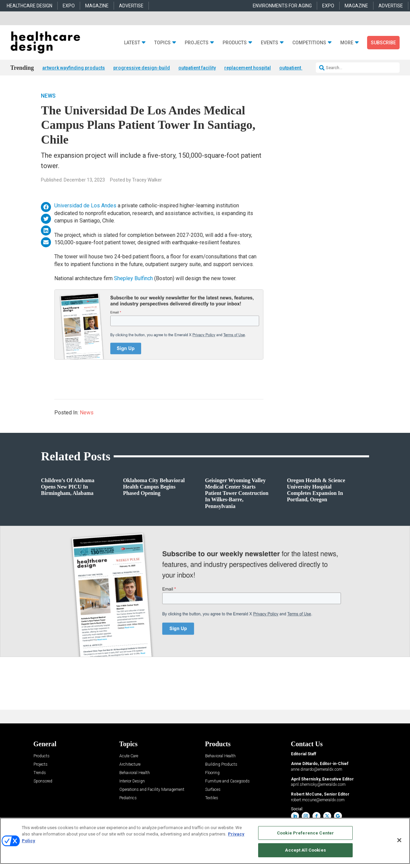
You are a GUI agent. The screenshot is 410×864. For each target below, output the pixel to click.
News (48, 96)
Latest (132, 42)
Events (269, 42)
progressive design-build (141, 67)
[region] (205, 841)
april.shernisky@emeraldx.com (318, 784)
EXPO (69, 5)
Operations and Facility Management (151, 789)
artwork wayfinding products (73, 67)
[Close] (399, 840)
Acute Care (128, 756)
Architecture (129, 764)
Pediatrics (128, 798)
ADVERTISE (131, 5)
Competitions (309, 42)
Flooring (212, 773)
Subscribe (383, 42)
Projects (197, 42)
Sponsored (43, 781)
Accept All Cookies (305, 850)
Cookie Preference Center (305, 832)
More (346, 42)
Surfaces (213, 789)
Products (235, 42)
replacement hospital (247, 67)
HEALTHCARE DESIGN (29, 5)
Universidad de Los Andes (85, 205)
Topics (162, 42)
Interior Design (132, 781)
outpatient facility (197, 67)
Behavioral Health (134, 773)
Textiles (211, 798)
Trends (40, 773)
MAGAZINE (97, 5)
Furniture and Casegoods (227, 781)
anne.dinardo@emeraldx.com (316, 769)
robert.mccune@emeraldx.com (318, 800)
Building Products (221, 764)
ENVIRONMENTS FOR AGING (282, 5)
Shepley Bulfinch (133, 278)
